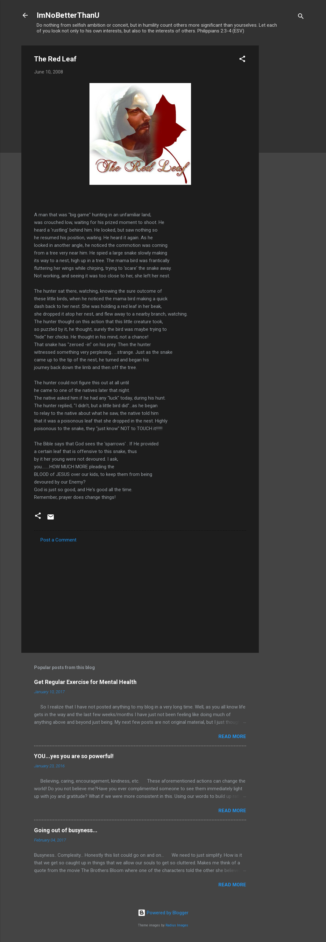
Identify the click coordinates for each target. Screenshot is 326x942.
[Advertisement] (284, 140)
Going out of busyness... (65, 830)
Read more (232, 736)
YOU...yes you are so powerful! (74, 756)
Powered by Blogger (163, 913)
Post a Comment (58, 540)
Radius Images (177, 925)
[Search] (301, 17)
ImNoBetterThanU (68, 15)
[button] (242, 60)
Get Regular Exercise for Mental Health (85, 682)
